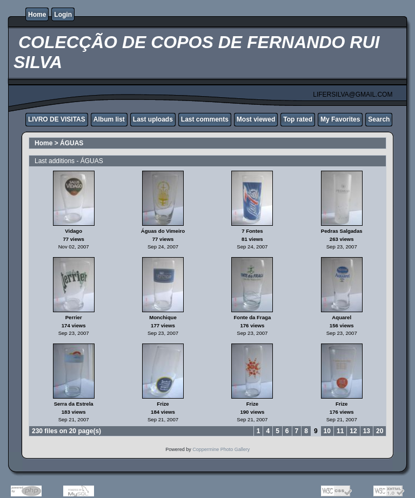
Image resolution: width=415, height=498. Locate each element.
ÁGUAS (71, 143)
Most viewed (256, 119)
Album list (109, 119)
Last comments (205, 119)
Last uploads (153, 119)
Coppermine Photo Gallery (221, 449)
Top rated (297, 119)
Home (37, 14)
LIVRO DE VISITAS (56, 119)
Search (379, 119)
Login (63, 14)
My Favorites (340, 119)
